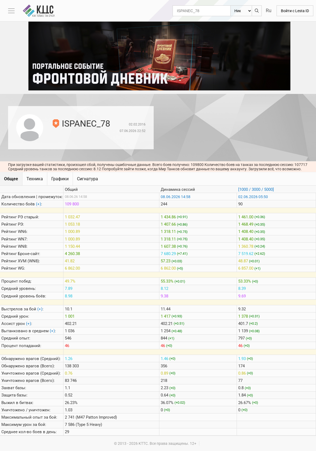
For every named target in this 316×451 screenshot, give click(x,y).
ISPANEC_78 (86, 123)
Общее (11, 178)
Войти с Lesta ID (295, 11)
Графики (60, 178)
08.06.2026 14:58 (175, 197)
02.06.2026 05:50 (253, 197)
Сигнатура (87, 178)
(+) (38, 204)
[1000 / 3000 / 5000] (256, 189)
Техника (34, 178)
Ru (268, 10)
